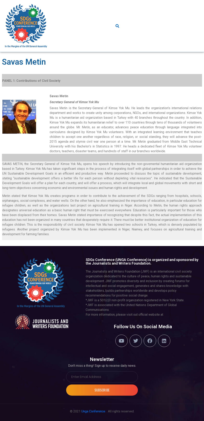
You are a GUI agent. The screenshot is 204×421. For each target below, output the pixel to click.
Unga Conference (93, 411)
